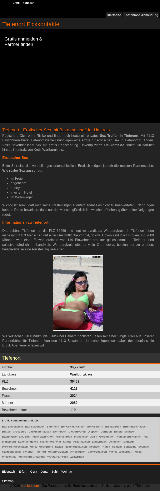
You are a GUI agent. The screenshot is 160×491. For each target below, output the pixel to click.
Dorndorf (106, 431)
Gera (33, 471)
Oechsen (94, 446)
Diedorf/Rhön (77, 431)
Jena (44, 471)
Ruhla (106, 446)
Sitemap (8, 481)
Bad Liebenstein (12, 426)
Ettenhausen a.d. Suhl (16, 436)
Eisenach (8, 471)
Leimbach (115, 441)
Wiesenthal (9, 456)
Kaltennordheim (50, 441)
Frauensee (81, 436)
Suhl (54, 471)
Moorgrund (46, 446)
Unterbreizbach (58, 451)
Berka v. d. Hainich (73, 426)
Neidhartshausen (76, 446)
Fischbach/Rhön (43, 436)
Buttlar (6, 431)
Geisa (93, 436)
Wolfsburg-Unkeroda (32, 456)
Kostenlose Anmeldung (141, 15)
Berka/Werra (95, 426)
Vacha (113, 451)
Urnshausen (77, 451)
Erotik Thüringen (23, 2)
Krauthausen (81, 441)
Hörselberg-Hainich (128, 436)
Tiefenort (28, 451)
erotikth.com (30, 485)
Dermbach (59, 431)
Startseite (114, 15)
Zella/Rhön (77, 456)
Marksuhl (129, 441)
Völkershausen (97, 451)
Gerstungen (106, 436)
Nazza (59, 446)
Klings (67, 441)
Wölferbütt (125, 451)
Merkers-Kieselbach (15, 446)
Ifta (146, 436)
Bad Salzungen (34, 426)
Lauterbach (99, 441)
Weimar (66, 471)
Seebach (143, 446)
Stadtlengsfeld (11, 451)
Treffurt (41, 451)
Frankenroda (64, 436)
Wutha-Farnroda (57, 456)
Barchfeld (53, 426)
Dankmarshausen (40, 431)
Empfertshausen (124, 431)
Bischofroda (113, 426)
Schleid (117, 446)
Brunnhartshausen (135, 426)
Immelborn (9, 441)
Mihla (33, 446)
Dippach (93, 431)
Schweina (130, 446)
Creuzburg (19, 431)
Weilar (138, 451)
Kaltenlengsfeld (28, 441)
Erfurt (22, 471)
